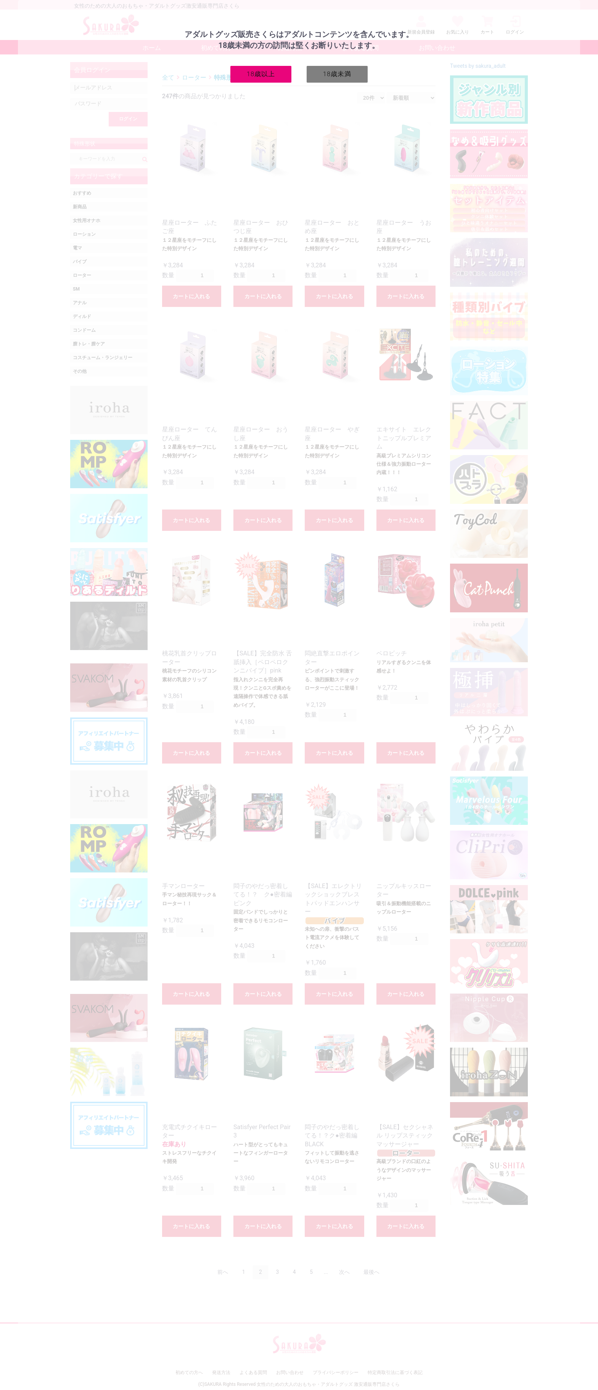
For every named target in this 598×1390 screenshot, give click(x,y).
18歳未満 (337, 74)
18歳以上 (261, 74)
